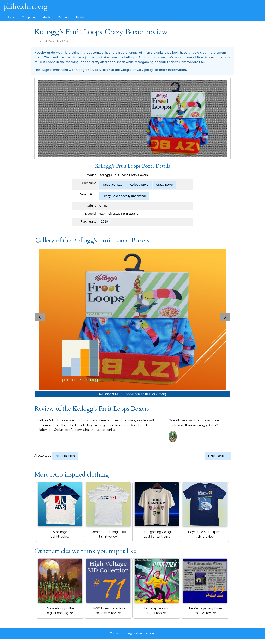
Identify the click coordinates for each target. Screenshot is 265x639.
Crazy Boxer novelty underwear (124, 196)
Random (64, 17)
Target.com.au (112, 184)
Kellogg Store (139, 184)
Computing (29, 17)
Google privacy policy (137, 70)
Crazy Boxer (164, 184)
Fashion (81, 17)
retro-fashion (65, 456)
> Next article (217, 456)
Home (11, 17)
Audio (47, 17)
